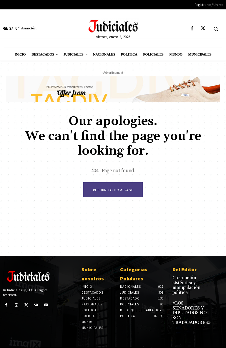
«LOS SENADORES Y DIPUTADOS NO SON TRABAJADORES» (191, 300)
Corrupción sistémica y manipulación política (190, 282)
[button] (215, 28)
